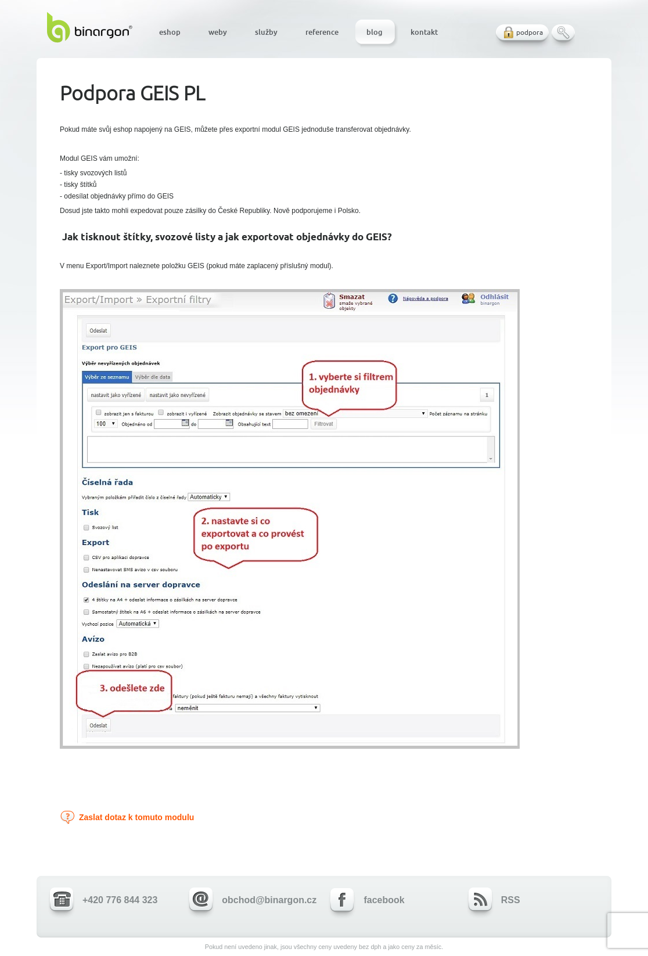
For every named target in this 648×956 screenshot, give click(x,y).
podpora (529, 32)
